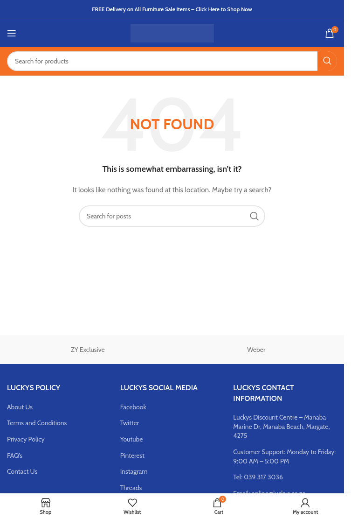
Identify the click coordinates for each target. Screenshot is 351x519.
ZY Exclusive (88, 349)
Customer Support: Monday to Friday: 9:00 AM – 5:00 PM (284, 456)
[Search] (172, 61)
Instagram (134, 471)
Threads (131, 488)
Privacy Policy (26, 439)
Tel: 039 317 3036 (258, 477)
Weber (256, 349)
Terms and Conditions (37, 423)
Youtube (131, 439)
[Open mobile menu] (11, 33)
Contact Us (22, 471)
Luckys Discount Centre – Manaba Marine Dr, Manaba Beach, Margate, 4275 (281, 426)
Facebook (133, 407)
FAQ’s (14, 455)
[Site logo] (172, 32)
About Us (20, 407)
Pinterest (132, 455)
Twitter (129, 423)
